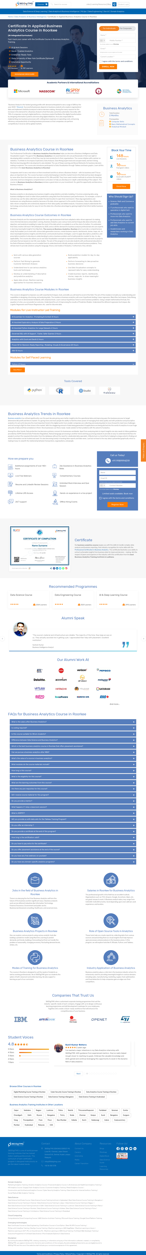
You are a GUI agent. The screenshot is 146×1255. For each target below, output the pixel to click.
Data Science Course (21, 595)
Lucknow (50, 1110)
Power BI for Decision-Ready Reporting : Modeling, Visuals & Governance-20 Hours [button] (45, 345)
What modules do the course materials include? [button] (30, 764)
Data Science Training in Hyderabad (92, 1097)
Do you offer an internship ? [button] (23, 825)
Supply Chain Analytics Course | (34, 1187)
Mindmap (103, 1152)
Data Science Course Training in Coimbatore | (24, 1211)
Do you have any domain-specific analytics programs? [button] (33, 862)
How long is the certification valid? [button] (25, 837)
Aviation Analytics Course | (38, 1185)
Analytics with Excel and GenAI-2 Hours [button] (28, 339)
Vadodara (27, 1110)
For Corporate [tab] (126, 28)
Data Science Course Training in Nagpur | (80, 1203)
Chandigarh (18, 1115)
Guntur (125, 1110)
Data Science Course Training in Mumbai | (22, 1208)
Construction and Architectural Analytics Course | (25, 1190)
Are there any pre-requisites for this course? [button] (29, 789)
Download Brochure (24, 74)
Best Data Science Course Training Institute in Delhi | (26, 1206)
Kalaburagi (95, 1120)
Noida (72, 1115)
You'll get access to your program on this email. (111, 52)
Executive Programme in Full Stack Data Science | (25, 1234)
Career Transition (81, 1163)
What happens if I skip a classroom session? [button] (29, 807)
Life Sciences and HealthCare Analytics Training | (85, 1185)
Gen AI (106, 11)
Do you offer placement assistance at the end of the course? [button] (36, 850)
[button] (2, 638)
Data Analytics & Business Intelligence (64, 11)
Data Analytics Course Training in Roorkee (101, 1092)
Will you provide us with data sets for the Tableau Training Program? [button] (39, 819)
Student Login (123, 4)
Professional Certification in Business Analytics (91, 550)
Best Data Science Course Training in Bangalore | (86, 1200)
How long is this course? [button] (21, 770)
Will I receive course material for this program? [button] (30, 795)
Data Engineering (95, 11)
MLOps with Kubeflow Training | (19, 1228)
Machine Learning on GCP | (17, 1231)
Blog (109, 4)
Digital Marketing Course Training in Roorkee (29, 1092)
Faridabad (102, 1110)
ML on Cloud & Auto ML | (35, 1231)
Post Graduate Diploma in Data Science (56, 1234)
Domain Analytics (117, 11)
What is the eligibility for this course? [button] (26, 777)
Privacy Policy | (59, 1254)
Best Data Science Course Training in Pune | (81, 1208)
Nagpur (38, 1110)
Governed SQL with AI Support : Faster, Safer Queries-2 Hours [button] (36, 334)
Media (77, 1160)
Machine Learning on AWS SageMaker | (61, 1228)
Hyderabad (29, 1125)
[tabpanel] (95, 1058)
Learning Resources (98, 4)
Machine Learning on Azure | (85, 1228)
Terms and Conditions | (45, 1254)
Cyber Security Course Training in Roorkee (66, 1092)
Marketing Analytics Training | (18, 1185)
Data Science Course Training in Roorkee (28, 1097)
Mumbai (17, 1125)
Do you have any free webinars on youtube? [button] (29, 856)
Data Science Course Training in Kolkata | (51, 1208)
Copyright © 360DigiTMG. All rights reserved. (93, 1254)
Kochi (84, 1120)
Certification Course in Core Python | (53, 1225)
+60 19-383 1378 (50, 1166)
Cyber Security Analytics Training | (55, 1190)
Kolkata (74, 1120)
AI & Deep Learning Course (113, 595)
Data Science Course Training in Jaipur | (51, 1203)
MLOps (83, 11)
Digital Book (104, 1156)
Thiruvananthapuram (86, 1110)
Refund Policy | (71, 1254)
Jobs (88, 4)
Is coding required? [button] (19, 728)
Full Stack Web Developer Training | (86, 1231)
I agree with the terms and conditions (116, 61)
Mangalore (51, 1115)
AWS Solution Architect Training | (50, 1218)
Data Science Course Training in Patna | (89, 1206)
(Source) (20, 107)
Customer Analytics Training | (56, 1187)
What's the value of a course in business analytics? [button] (32, 758)
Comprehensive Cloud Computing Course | (23, 1218)
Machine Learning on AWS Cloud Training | (59, 1231)
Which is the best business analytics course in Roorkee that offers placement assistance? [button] (47, 746)
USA (51, 1125)
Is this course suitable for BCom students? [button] (29, 734)
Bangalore (114, 1115)
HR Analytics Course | (15, 1187)
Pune (40, 1120)
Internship (79, 1156)
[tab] (73, 316)
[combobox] (102, 41)
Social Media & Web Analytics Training (21, 1193)
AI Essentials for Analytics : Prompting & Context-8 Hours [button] (35, 317)
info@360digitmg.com (53, 1161)
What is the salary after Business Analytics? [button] (29, 722)
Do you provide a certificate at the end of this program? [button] (34, 831)
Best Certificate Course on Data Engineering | (24, 1225)
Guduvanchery (119, 1120)
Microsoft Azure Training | (71, 1218)
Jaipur (16, 1110)
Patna (60, 1110)
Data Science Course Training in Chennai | (22, 1203)
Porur (50, 1120)
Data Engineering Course (68, 595)
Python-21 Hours (18, 364)
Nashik (70, 1110)
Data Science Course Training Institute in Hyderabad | (50, 1200)
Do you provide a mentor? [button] (22, 801)
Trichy (62, 1115)
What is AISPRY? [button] (18, 813)
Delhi (29, 1115)
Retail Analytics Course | (75, 1187)
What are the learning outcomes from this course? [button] (32, 783)
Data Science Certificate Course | (19, 1200)
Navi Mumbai (61, 1120)
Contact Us (79, 1148)
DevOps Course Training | (39, 1228)
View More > (17, 370)
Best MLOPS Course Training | (76, 1225)
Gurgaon (126, 1115)
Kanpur (93, 1115)
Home (10, 16)
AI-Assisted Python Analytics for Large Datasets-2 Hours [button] (35, 328)
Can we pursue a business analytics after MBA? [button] (30, 752)
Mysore (39, 1115)
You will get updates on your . (109, 44)
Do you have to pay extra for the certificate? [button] (29, 844)
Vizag (16, 1120)
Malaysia (41, 1125)
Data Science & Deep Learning (35, 11)
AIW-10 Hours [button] (17, 351)
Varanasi (115, 1110)
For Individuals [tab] (109, 28)
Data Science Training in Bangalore (61, 1097)
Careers (78, 1152)
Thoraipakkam (28, 1120)
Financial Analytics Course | (58, 1185)
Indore (106, 1120)
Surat (103, 1115)
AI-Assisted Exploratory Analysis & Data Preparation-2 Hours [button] (36, 322)
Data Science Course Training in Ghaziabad (55, 1211)
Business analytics (14, 418)
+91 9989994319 (117, 460)
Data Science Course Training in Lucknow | (60, 1206)
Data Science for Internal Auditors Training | (82, 1190)
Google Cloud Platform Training (91, 1218)
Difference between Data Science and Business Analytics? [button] (35, 740)
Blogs (102, 1148)
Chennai (82, 1115)
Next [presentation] (79, 1074)
